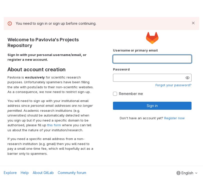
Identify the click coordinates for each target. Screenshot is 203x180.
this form (54, 125)
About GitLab (43, 172)
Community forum (72, 172)
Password (121, 69)
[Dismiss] (193, 23)
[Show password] (188, 78)
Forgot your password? (174, 85)
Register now (174, 118)
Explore (10, 172)
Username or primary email (135, 50)
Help (25, 172)
